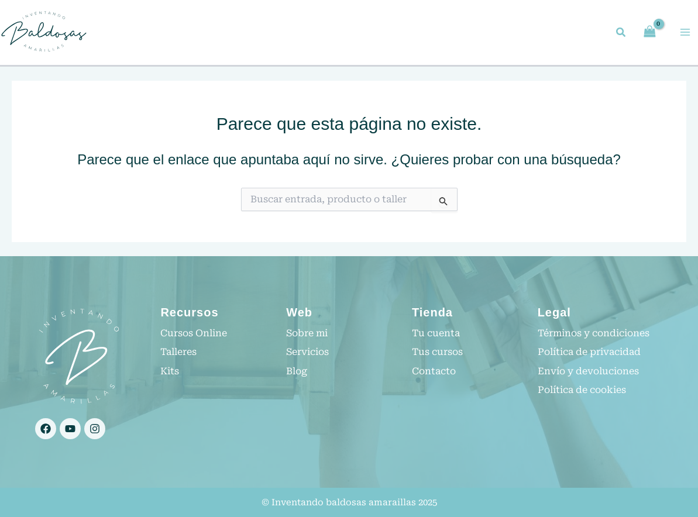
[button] (621, 33)
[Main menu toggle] (685, 32)
